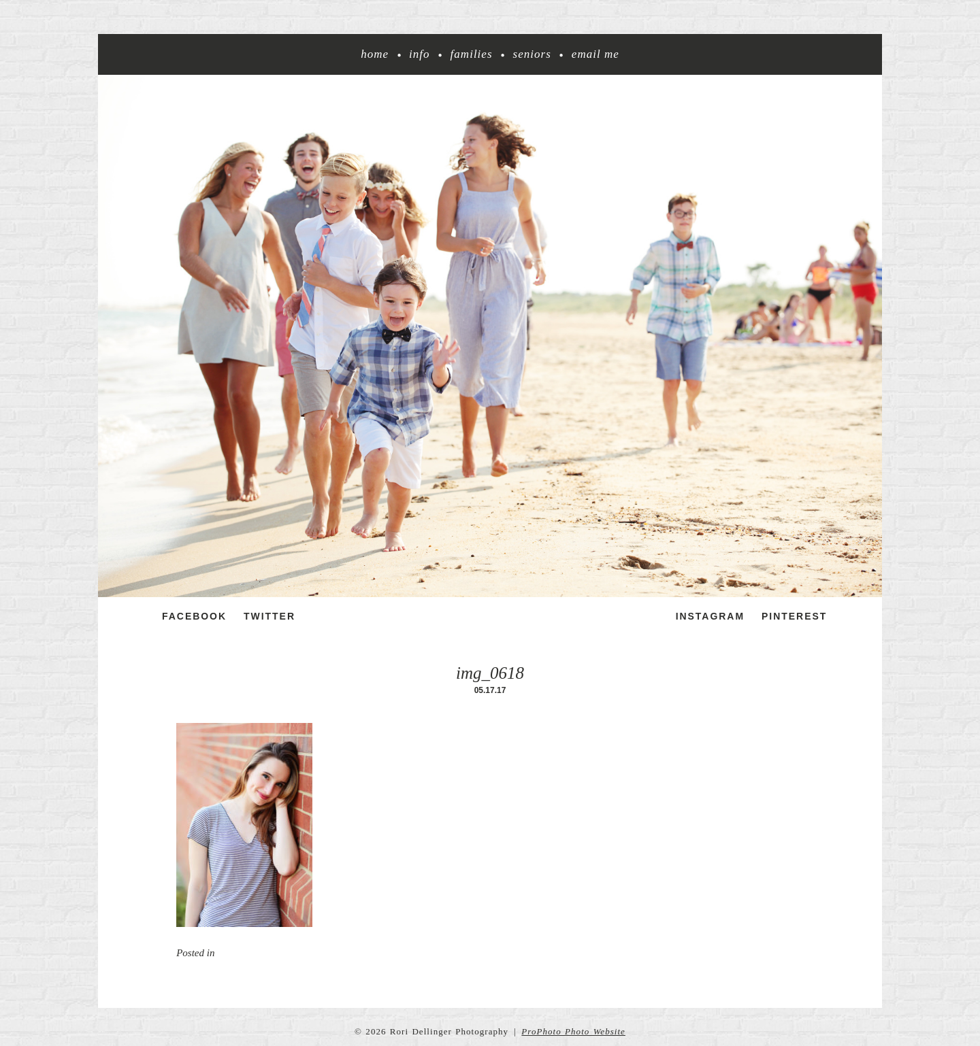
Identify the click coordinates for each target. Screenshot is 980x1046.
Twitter (269, 616)
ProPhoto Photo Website (573, 1031)
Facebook (194, 616)
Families (472, 54)
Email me (595, 54)
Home (375, 54)
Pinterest (794, 616)
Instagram (710, 616)
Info (419, 54)
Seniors (532, 54)
